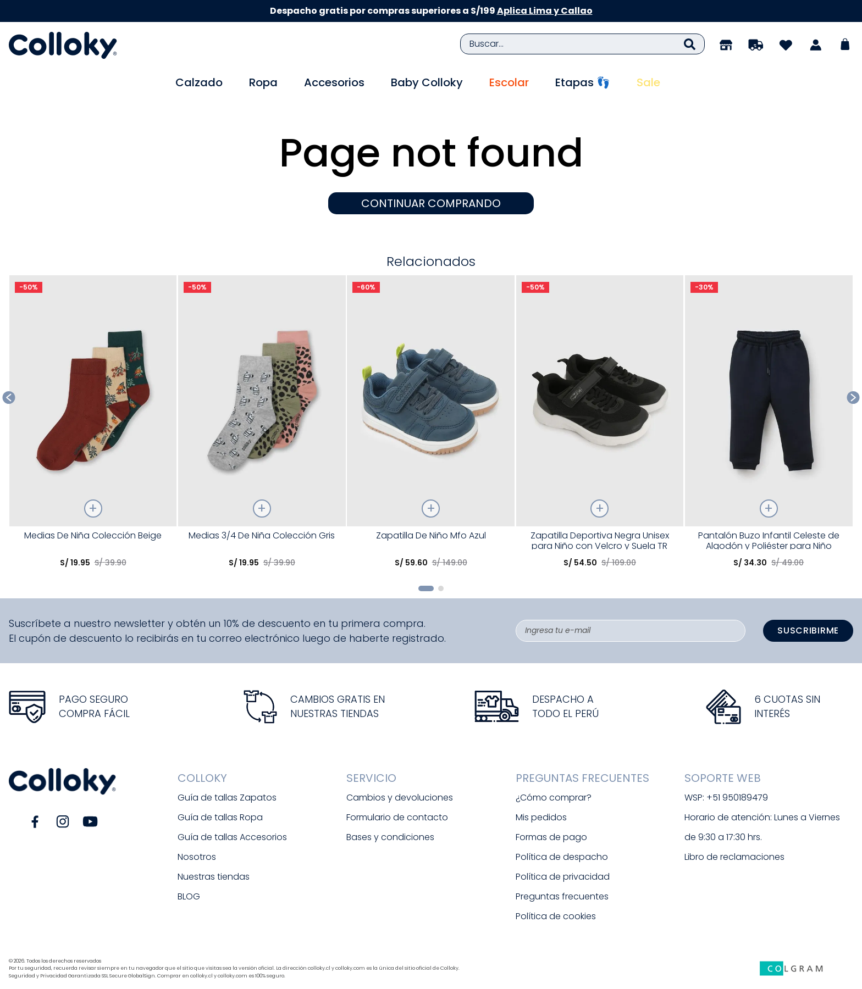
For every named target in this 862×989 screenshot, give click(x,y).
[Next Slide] (853, 397)
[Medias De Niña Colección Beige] (93, 425)
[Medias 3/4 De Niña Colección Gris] (262, 425)
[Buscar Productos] (689, 44)
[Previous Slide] (9, 397)
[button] (426, 588)
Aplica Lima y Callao (545, 10)
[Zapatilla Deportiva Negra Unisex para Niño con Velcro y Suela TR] (600, 425)
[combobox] (582, 44)
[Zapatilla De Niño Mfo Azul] (431, 425)
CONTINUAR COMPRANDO (431, 203)
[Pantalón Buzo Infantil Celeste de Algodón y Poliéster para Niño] (769, 425)
